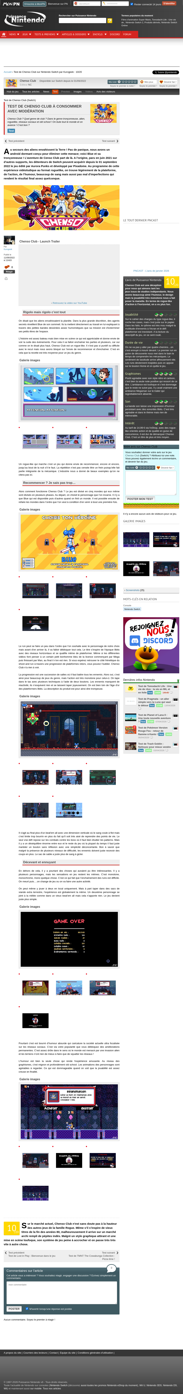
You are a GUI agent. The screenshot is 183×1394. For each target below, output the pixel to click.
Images (78, 91)
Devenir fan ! (170, 82)
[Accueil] (3, 34)
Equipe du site (67, 1352)
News (12, 34)
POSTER (14, 1308)
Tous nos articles (52, 1388)
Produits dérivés (152, 22)
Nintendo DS (170, 1385)
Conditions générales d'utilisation (95, 1352)
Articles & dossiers (74, 34)
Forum (127, 34)
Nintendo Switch (132, 609)
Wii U (142, 1385)
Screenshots (132, 590)
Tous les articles (30, 91)
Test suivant (108, 141)
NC (30, 84)
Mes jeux (149, 82)
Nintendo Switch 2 (134, 22)
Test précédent (16, 141)
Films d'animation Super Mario (136, 19)
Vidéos (89, 91)
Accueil (8, 72)
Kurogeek (8, 249)
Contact (53, 1352)
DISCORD (115, 34)
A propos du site (12, 1352)
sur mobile (35, 1388)
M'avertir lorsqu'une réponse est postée (49, 1309)
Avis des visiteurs (105, 91)
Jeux (25, 34)
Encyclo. (98, 34)
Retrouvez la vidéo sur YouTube (70, 303)
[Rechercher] (82, 20)
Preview (65, 91)
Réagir (9, 271)
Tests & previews (45, 34)
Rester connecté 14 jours (146, 4)
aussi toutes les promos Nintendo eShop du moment (109, 1385)
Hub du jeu (12, 91)
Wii (5, 1388)
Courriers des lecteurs (35, 1352)
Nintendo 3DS (154, 1385)
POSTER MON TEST (140, 498)
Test (55, 91)
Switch (59, 81)
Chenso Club (28, 81)
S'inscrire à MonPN (34, 4)
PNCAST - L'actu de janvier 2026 (151, 270)
